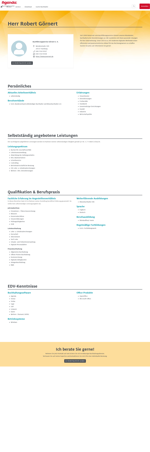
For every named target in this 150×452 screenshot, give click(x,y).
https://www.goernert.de (44, 56)
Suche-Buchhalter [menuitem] (73, 7)
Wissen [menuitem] (40, 7)
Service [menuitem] (49, 7)
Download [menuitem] (59, 7)
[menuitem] (33, 7)
